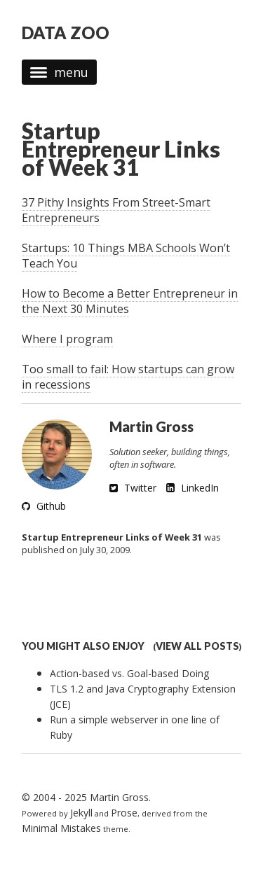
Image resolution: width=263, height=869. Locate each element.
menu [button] (59, 72)
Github (44, 506)
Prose (124, 812)
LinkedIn (192, 487)
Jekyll (81, 812)
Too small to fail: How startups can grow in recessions (128, 376)
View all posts (197, 646)
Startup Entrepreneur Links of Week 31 (121, 149)
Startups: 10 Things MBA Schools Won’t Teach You (126, 255)
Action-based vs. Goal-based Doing (129, 673)
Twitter (132, 487)
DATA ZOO (65, 32)
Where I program (67, 339)
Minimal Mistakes (61, 828)
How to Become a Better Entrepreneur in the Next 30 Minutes (130, 301)
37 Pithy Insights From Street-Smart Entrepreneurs (116, 210)
